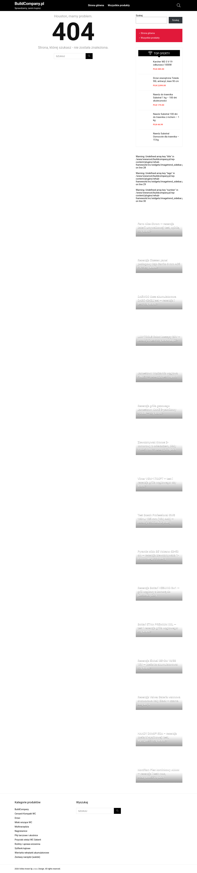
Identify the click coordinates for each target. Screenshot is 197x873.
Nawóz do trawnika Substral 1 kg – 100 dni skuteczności (165, 97)
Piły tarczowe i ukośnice (26, 835)
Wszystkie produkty (119, 5)
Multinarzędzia (22, 826)
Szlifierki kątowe (22, 848)
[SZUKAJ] (89, 56)
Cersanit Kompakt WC (25, 813)
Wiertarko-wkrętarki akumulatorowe (32, 852)
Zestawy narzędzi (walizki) (27, 857)
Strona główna (96, 5)
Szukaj (139, 15)
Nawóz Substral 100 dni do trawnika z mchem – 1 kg (166, 117)
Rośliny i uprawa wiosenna (27, 844)
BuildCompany (22, 809)
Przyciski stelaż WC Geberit (28, 839)
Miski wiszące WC (23, 822)
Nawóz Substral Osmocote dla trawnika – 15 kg (166, 136)
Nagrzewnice (21, 831)
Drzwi (17, 818)
